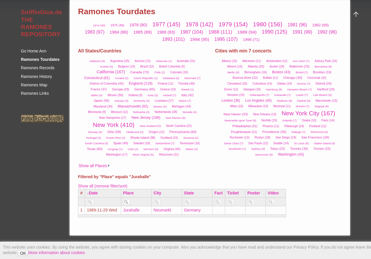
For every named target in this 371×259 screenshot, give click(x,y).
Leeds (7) (302, 94)
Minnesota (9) (97, 112)
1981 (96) (297, 24)
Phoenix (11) (271, 126)
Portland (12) (317, 126)
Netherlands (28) (165, 112)
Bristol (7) (302, 72)
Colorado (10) (179, 72)
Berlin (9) (233, 72)
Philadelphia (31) (244, 126)
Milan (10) (236, 106)
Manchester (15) (326, 100)
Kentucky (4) (141, 100)
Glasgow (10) (252, 89)
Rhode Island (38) (142, 137)
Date (93, 193)
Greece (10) (168, 89)
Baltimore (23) (300, 66)
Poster (254, 193)
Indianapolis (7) (259, 94)
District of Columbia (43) (107, 83)
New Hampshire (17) (112, 117)
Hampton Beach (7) (299, 89)
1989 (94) (247, 32)
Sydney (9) (258, 148)
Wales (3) (192, 149)
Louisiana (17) (164, 100)
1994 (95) (199, 39)
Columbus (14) (262, 83)
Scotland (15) (169, 137)
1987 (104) (191, 31)
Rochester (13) (240, 137)
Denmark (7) (192, 78)
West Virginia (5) (143, 154)
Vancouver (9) (264, 154)
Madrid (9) (303, 100)
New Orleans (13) (264, 114)
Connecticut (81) (97, 78)
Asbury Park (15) (325, 61)
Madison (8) (284, 100)
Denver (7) (303, 83)
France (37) (99, 89)
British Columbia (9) (172, 66)
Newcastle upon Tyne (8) (240, 120)
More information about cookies (56, 252)
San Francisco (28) (315, 137)
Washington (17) (117, 154)
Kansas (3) (121, 100)
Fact (218, 193)
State (189, 193)
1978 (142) (199, 24)
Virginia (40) (172, 149)
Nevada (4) (189, 112)
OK (23, 253)
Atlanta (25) (256, 66)
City (157, 193)
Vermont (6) (150, 149)
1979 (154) (233, 24)
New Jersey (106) (145, 117)
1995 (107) (226, 39)
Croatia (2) (121, 78)
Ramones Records (37, 67)
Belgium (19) (126, 66)
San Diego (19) (285, 137)
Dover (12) (231, 89)
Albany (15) (229, 61)
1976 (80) (138, 25)
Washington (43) (291, 154)
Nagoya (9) (321, 106)
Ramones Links (35, 93)
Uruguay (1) (115, 149)
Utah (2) (133, 149)
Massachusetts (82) (133, 106)
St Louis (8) (301, 143)
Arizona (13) (142, 61)
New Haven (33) (235, 114)
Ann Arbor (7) (300, 61)
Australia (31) (186, 61)
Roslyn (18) (262, 137)
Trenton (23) (322, 148)
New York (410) (114, 124)
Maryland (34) (103, 106)
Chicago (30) (292, 77)
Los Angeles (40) (258, 101)
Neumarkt (162, 210)
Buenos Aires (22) (245, 77)
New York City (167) (308, 113)
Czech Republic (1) (146, 78)
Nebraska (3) (141, 112)
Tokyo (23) (277, 148)
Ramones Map (34, 85)
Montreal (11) (282, 106)
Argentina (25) (120, 61)
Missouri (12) (119, 112)
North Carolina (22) (179, 125)
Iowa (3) (153, 95)
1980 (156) (268, 24)
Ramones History (36, 76)
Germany (192, 210)
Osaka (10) (309, 120)
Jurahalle (131, 210)
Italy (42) (187, 95)
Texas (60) (95, 149)
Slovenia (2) (190, 137)
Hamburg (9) (274, 89)
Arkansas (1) (164, 61)
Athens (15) (235, 66)
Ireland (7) (169, 95)
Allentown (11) (251, 61)
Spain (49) (120, 143)
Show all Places (93, 165)
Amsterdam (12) (276, 61)
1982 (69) (320, 25)
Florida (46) (187, 83)
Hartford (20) (326, 89)
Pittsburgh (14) (294, 126)
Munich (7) (302, 106)
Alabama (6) (97, 61)
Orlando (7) (289, 120)
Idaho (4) (97, 95)
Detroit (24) (324, 83)
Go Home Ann (33, 51)
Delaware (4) (171, 78)
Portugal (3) (93, 137)
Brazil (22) (147, 66)
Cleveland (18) (237, 83)
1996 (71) (251, 39)
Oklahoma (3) (134, 132)
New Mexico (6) (176, 117)
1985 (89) (142, 32)
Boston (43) (281, 72)
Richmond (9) (319, 132)
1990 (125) (274, 32)
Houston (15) (236, 94)
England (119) (140, 83)
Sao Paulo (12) (258, 143)
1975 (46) (117, 25)
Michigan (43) (181, 106)
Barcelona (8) (323, 66)
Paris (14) (327, 120)
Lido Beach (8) (322, 94)
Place (128, 193)
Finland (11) (165, 83)
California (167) (111, 72)
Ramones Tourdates (40, 59)
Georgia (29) (120, 89)
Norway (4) (95, 132)
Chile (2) (159, 72)
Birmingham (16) (255, 72)
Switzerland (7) (164, 143)
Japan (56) (101, 100)
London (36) (230, 101)
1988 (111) (220, 32)
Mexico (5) (160, 106)
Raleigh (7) (298, 132)
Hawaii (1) (187, 89)
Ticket (233, 193)
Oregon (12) (156, 132)
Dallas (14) (284, 83)
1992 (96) (327, 32)
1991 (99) (302, 32)
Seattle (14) (281, 143)
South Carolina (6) (96, 143)
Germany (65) (144, 89)
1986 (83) (166, 32)
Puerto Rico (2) (115, 137)
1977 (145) (166, 24)
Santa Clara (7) (233, 143)
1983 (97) (95, 32)
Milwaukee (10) (258, 106)
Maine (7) (185, 100)
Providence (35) (274, 132)
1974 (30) (99, 25)
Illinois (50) (115, 95)
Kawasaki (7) (282, 94)
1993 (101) (173, 39)
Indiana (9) (135, 95)
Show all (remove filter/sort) (102, 186)
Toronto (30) (299, 148)
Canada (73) (139, 72)
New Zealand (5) (150, 125)
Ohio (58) (114, 132)
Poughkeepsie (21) (244, 132)
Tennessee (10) (190, 143)
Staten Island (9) (324, 143)
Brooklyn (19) (322, 72)
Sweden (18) (141, 143)
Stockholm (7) (237, 148)
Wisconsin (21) (169, 154)
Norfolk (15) (269, 120)
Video (273, 193)
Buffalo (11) (270, 77)
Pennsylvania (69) (183, 132)
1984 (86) (119, 32)
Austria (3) (106, 66)
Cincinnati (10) (317, 77)
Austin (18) (277, 66)
